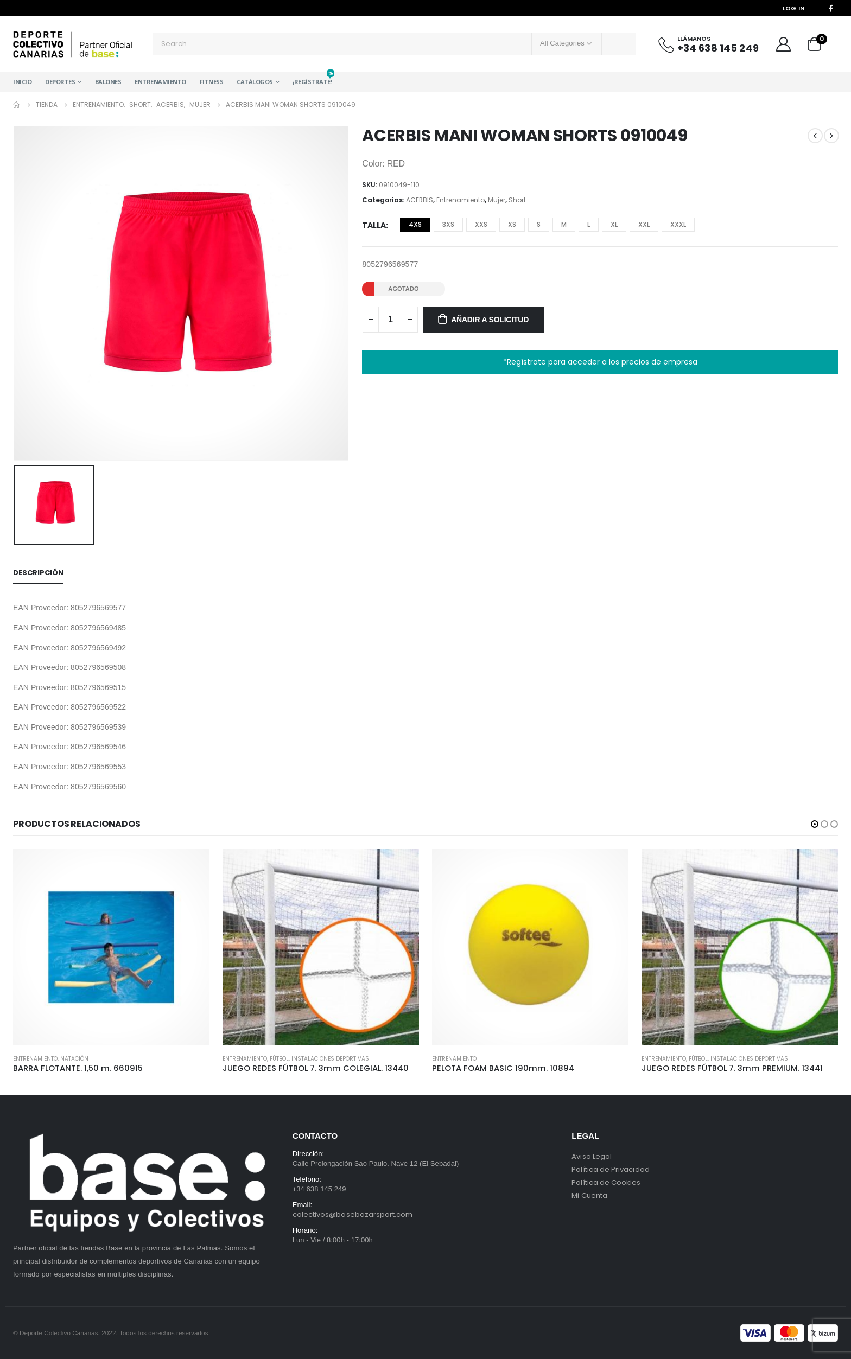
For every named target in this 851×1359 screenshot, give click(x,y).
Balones (108, 82)
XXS (481, 224)
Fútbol (279, 1059)
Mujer (496, 200)
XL (614, 224)
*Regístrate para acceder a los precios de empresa (600, 361)
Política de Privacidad (610, 1169)
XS (512, 224)
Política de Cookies (605, 1182)
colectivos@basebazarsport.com (353, 1214)
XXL (644, 224)
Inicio (22, 82)
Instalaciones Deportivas (330, 1059)
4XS (415, 224)
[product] (111, 947)
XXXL (678, 224)
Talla (374, 225)
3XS (448, 224)
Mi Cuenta (589, 1195)
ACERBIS (419, 200)
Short (517, 200)
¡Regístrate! (312, 79)
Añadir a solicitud (490, 319)
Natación (74, 1059)
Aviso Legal (591, 1156)
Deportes (60, 82)
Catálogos (255, 82)
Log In (794, 8)
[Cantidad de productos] (390, 320)
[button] (815, 824)
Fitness (212, 82)
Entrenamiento (160, 82)
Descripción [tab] (38, 572)
